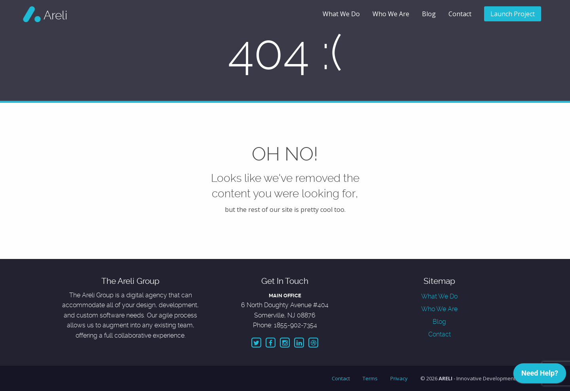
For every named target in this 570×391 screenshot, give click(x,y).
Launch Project (512, 13)
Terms (370, 378)
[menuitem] (341, 14)
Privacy (399, 378)
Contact (459, 13)
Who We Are (390, 13)
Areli (55, 15)
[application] (539, 375)
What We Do (341, 13)
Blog (429, 13)
